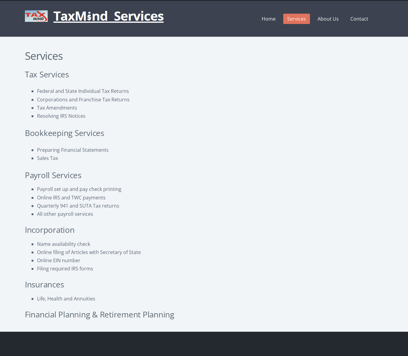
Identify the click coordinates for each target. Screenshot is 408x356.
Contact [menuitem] (359, 18)
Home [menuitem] (269, 18)
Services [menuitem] (296, 18)
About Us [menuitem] (328, 18)
